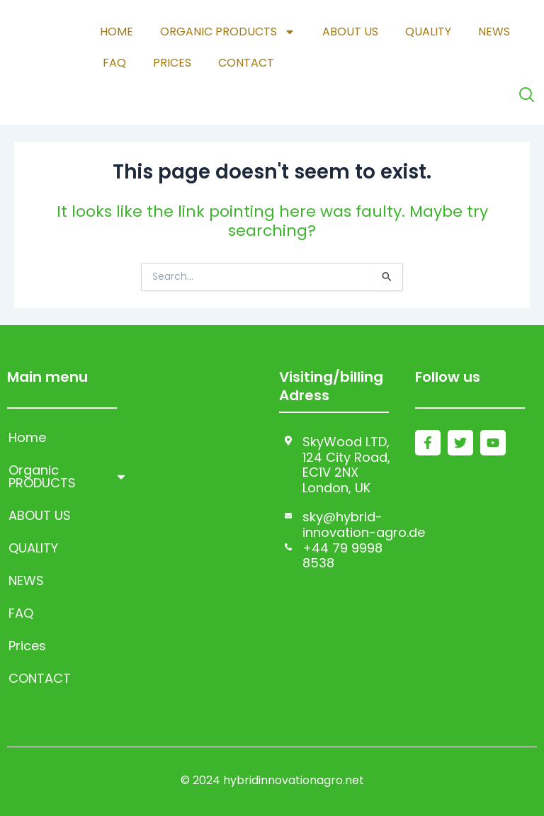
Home (116, 31)
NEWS (494, 31)
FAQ (114, 63)
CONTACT (246, 63)
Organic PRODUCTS (227, 32)
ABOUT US (350, 31)
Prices (172, 63)
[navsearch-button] (526, 94)
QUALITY (428, 31)
